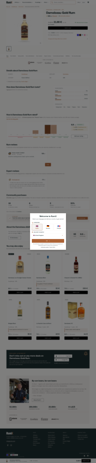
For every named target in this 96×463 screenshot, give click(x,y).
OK (48, 241)
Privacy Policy (52, 247)
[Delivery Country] (48, 235)
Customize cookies (45, 247)
